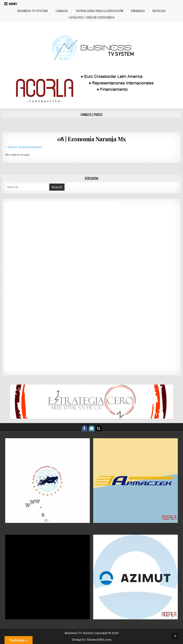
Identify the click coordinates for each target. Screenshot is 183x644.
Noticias (159, 11)
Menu (13, 4)
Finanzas (138, 11)
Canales (61, 11)
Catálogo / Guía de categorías (91, 17)
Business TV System (32, 11)
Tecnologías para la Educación (99, 11)
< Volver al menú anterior (23, 147)
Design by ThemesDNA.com (91, 639)
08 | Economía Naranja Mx (91, 139)
